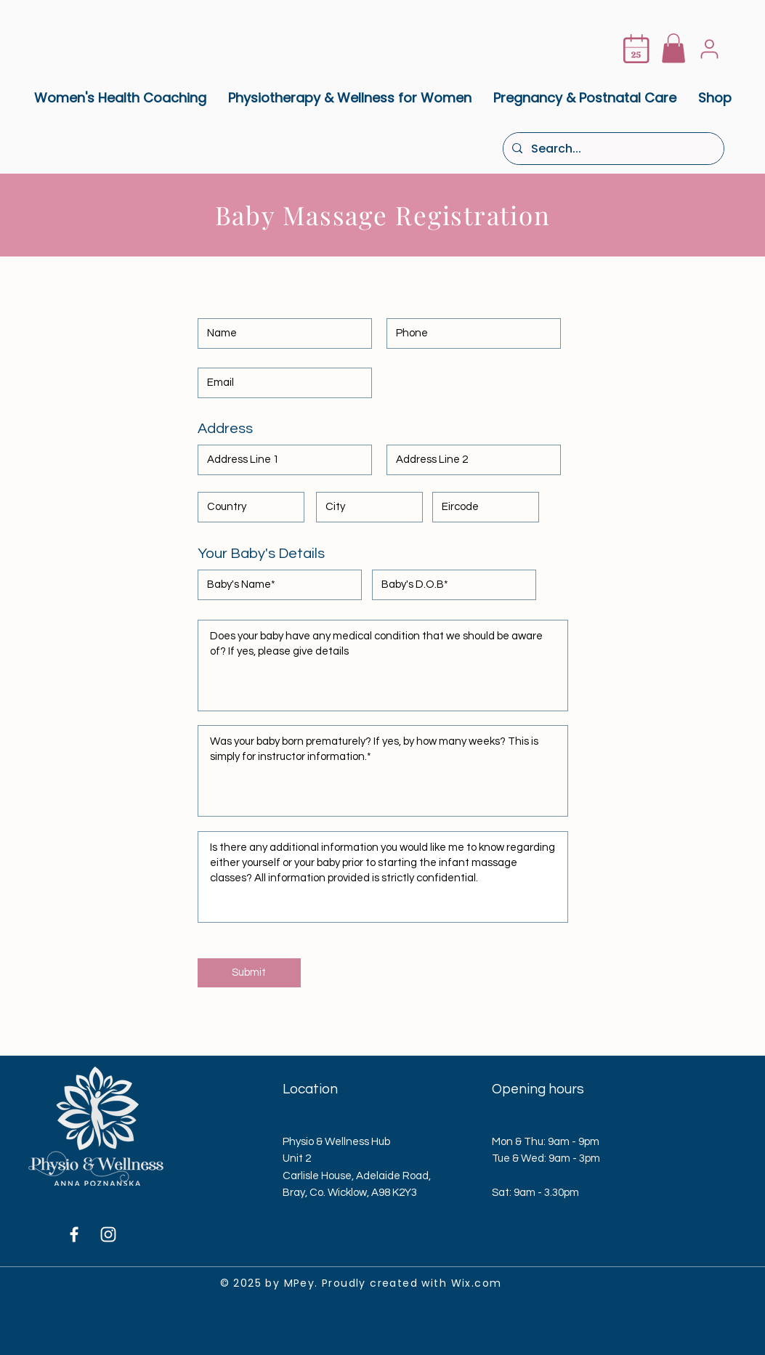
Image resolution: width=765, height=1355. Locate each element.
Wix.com (476, 1283)
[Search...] (612, 148)
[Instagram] (108, 1234)
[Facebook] (74, 1234)
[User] (709, 48)
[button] (673, 48)
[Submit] (249, 972)
